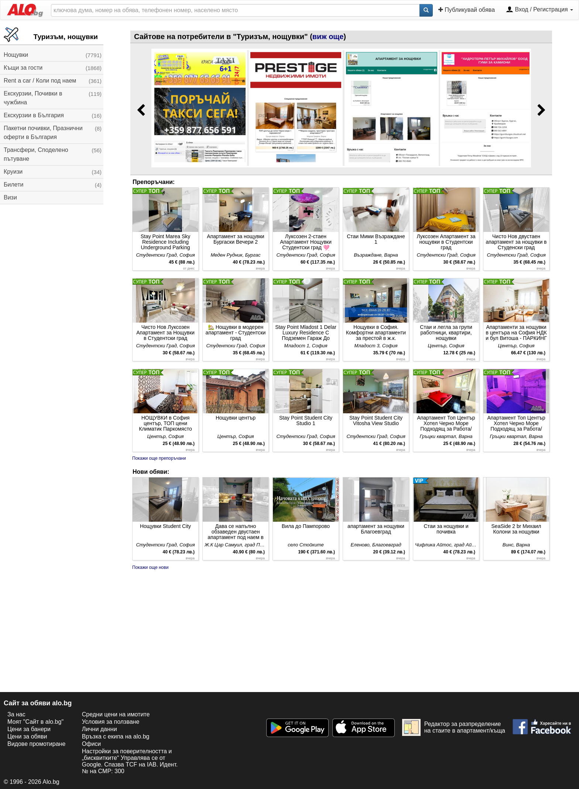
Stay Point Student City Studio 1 (305, 420)
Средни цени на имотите (116, 714)
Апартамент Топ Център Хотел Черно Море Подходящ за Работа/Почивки (446, 423)
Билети (13, 184)
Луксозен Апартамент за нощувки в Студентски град (446, 241)
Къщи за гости (23, 68)
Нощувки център (236, 418)
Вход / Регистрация (539, 10)
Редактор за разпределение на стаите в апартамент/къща (453, 727)
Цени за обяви (27, 736)
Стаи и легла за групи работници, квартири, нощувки (446, 332)
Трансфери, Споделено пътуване (36, 154)
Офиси (91, 744)
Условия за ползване (111, 722)
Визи (10, 197)
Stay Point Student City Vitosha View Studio (375, 420)
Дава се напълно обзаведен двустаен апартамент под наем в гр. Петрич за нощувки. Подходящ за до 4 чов (236, 532)
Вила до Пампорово (306, 526)
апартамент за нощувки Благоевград (375, 529)
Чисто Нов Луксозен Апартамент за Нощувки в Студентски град (165, 332)
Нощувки (16, 55)
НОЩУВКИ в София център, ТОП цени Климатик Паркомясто (165, 423)
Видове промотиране (36, 744)
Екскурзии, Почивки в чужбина (33, 97)
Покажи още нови (150, 567)
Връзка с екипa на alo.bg (116, 736)
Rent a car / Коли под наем (40, 80)
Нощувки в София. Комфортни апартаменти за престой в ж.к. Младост (376, 332)
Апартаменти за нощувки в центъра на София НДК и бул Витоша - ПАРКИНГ (516, 332)
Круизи (13, 171)
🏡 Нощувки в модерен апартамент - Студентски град (236, 332)
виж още (328, 36)
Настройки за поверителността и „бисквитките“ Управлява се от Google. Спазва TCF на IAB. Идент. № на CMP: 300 (130, 761)
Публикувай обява (466, 9)
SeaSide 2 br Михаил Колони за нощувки (516, 529)
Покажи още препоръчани (159, 458)
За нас (16, 714)
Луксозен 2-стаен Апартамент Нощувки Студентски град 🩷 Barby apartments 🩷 (306, 242)
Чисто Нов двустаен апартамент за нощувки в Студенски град (516, 241)
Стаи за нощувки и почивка (446, 529)
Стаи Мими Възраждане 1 (376, 239)
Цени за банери (29, 729)
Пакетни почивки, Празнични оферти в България (43, 132)
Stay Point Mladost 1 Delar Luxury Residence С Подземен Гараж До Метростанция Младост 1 (305, 332)
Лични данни (99, 729)
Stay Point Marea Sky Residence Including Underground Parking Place (166, 242)
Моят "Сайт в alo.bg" (35, 722)
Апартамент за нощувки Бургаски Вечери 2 (235, 239)
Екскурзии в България (34, 115)
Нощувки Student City (165, 526)
